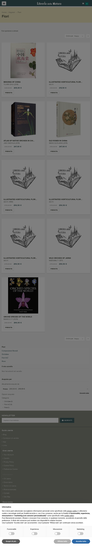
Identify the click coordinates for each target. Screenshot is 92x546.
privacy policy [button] (72, 511)
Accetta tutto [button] (81, 541)
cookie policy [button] (69, 516)
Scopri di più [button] (11, 541)
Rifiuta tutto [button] (62, 541)
